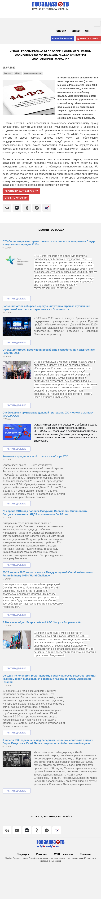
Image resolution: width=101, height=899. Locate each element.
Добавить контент (88, 38)
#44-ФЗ (18, 73)
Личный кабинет (62, 38)
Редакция (23, 854)
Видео (76, 31)
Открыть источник (16, 198)
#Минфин (7, 73)
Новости (60, 31)
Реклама (85, 854)
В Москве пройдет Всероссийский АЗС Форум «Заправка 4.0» (42, 622)
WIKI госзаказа (63, 854)
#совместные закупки (32, 73)
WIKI (87, 31)
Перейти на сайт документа (21, 191)
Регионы (41, 854)
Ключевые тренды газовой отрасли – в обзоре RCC (36, 456)
